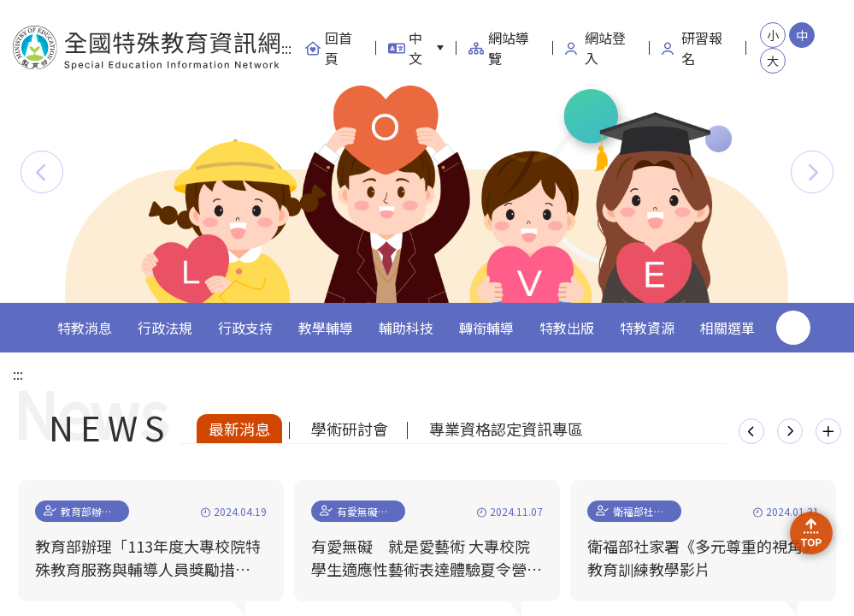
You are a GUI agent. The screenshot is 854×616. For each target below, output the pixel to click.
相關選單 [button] (727, 327)
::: (286, 48)
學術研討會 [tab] (349, 429)
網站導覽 (498, 47)
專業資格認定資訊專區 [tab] (506, 429)
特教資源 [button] (647, 327)
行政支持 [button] (245, 327)
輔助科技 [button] (406, 327)
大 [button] (773, 60)
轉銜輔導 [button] (486, 327)
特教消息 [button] (84, 327)
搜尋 (793, 328)
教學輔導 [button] (325, 327)
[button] (42, 172)
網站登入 (595, 47)
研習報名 (692, 47)
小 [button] (773, 35)
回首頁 (328, 47)
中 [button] (802, 35)
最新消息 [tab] (239, 429)
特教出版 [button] (566, 327)
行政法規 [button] (165, 327)
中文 (405, 47)
